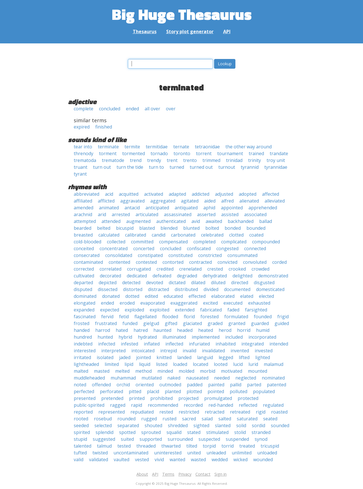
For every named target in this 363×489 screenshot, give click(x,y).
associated (255, 214)
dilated (198, 282)
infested (129, 344)
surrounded (180, 439)
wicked (240, 459)
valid (78, 459)
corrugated (139, 269)
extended (185, 310)
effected (197, 296)
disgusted (264, 282)
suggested (104, 439)
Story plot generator (190, 31)
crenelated (190, 269)
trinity (254, 160)
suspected (209, 439)
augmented (138, 221)
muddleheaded (89, 378)
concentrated (114, 248)
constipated (150, 255)
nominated (273, 378)
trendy (154, 160)
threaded (146, 446)
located (200, 364)
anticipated (157, 208)
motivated (231, 371)
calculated (108, 235)
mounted (257, 371)
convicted (227, 262)
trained (256, 153)
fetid (124, 316)
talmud (104, 446)
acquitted (128, 194)
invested (264, 350)
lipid (128, 364)
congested (227, 248)
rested (166, 412)
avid (195, 221)
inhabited (226, 344)
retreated (240, 412)
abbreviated (86, 194)
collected (116, 242)
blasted (147, 228)
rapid (136, 405)
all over (152, 109)
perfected (84, 391)
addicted (200, 194)
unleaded (216, 453)
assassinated (177, 214)
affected (270, 194)
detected (131, 282)
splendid (104, 432)
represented (111, 412)
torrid (227, 446)
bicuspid (125, 228)
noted (80, 384)
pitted (135, 391)
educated (173, 296)
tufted (80, 453)
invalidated (213, 350)
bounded (255, 228)
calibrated (135, 235)
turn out (102, 167)
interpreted (113, 350)
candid (158, 235)
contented (119, 262)
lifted (244, 357)
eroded (127, 303)
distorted (132, 289)
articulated (147, 214)
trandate (279, 153)
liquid (144, 364)
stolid (240, 432)
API (227, 31)
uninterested (168, 453)
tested (124, 446)
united (194, 453)
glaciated (192, 323)
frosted (81, 323)
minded (165, 371)
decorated (110, 276)
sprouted (151, 432)
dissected (107, 289)
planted (173, 391)
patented (276, 384)
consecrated (87, 255)
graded (215, 323)
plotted (194, 391)
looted (220, 364)
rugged (149, 419)
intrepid (168, 350)
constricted (210, 255)
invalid (189, 350)
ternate (181, 147)
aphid (209, 208)
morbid (207, 371)
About (142, 474)
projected (188, 398)
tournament (230, 153)
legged (226, 357)
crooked (237, 269)
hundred (83, 337)
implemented (206, 337)
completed (204, 242)
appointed (232, 208)
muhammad (123, 378)
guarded (260, 323)
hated (122, 330)
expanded (84, 310)
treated (247, 446)
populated (264, 391)
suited (127, 439)
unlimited (242, 453)
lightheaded (86, 364)
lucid (238, 364)
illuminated (174, 337)
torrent (204, 153)
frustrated (106, 323)
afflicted (106, 201)
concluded (109, 109)
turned (177, 167)
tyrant (80, 174)
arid (102, 214)
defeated (162, 276)
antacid (132, 208)
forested (210, 316)
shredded (178, 425)
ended (132, 109)
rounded (126, 419)
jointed (143, 357)
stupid (80, 439)
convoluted (255, 262)
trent (172, 160)
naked (173, 378)
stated (194, 432)
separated (128, 425)
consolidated (118, 255)
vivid (159, 459)
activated (153, 194)
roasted (279, 412)
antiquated (186, 208)
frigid (283, 316)
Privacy (184, 474)
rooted (81, 419)
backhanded (241, 221)
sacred (189, 419)
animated (109, 208)
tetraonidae (207, 147)
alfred (227, 201)
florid (189, 316)
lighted (262, 357)
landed (184, 357)
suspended (237, 439)
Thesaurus (145, 31)
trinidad (234, 160)
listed (161, 364)
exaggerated (183, 303)
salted (224, 419)
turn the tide (130, 167)
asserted (206, 214)
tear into (83, 147)
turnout (226, 167)
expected (109, 310)
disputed (83, 289)
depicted (108, 282)
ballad (265, 221)
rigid (260, 412)
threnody (83, 153)
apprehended (262, 208)
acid (109, 194)
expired (82, 127)
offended (101, 384)
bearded (82, 228)
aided (210, 201)
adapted (177, 194)
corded (279, 262)
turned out (201, 167)
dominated (85, 296)
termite (132, 147)
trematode (113, 160)
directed (239, 282)
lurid (253, 364)
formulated (236, 316)
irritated (82, 357)
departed (83, 282)
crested (215, 269)
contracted (200, 262)
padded (194, 384)
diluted (218, 282)
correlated (110, 269)
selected (103, 425)
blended (169, 228)
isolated (105, 357)
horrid (243, 330)
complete (83, 109)
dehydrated (215, 276)
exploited (159, 310)
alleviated (275, 201)
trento (190, 160)
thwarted (171, 446)
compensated (173, 242)
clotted (236, 235)
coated (256, 235)
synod (261, 439)
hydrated (147, 337)
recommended (163, 405)
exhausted (259, 303)
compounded (266, 242)
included (234, 337)
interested (85, 350)
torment (108, 153)
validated (98, 459)
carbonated (183, 235)
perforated (111, 391)
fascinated (85, 316)
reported (83, 412)
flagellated (145, 316)
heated (205, 330)
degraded (187, 276)
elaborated (223, 296)
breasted (83, 235)
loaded (180, 364)
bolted (212, 228)
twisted (100, 453)
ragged (117, 405)
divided (211, 289)
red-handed (220, 405)
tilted (191, 446)
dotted (132, 296)
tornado (159, 153)
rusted (169, 419)
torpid (209, 446)
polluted (238, 391)
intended (278, 344)
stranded (261, 432)
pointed (216, 391)
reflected (248, 405)
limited (112, 364)
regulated (273, 405)
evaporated (152, 303)
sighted (201, 425)
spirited (82, 432)
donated (111, 296)
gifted (171, 323)
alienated (249, 201)
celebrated (212, 235)
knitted (164, 357)
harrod (102, 330)
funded (130, 323)
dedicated (137, 276)
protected (248, 398)
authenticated (171, 221)
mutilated (152, 378)
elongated (84, 303)
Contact (202, 474)
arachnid (83, 214)
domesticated (270, 289)
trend (136, 160)
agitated (190, 201)
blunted (191, 228)
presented (85, 398)
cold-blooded (87, 242)
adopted (247, 194)
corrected (84, 269)
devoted (154, 282)
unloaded (267, 453)
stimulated (217, 432)
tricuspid (270, 446)
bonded (233, 228)
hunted (105, 337)
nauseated (197, 378)
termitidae (157, 147)
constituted (180, 255)
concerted (143, 248)
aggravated (132, 201)
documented (237, 289)
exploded (134, 310)
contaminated (88, 262)
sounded (280, 425)
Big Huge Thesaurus (182, 14)
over (171, 109)
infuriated (199, 344)
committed (142, 242)
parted (254, 384)
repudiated (142, 412)
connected (255, 248)
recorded (193, 405)
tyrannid (250, 167)
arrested (121, 214)
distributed (186, 289)
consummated (242, 255)
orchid (123, 384)
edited (151, 296)
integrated (252, 344)
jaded (124, 357)
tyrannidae (275, 167)
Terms (168, 474)
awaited (214, 221)
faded (233, 310)
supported (151, 439)
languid (205, 357)
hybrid (125, 337)
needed (222, 378)
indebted (83, 344)
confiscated (199, 248)
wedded (220, 459)
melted (122, 371)
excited (210, 303)
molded (186, 371)
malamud (273, 364)
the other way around (248, 147)
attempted (85, 221)
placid (153, 391)
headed (185, 330)
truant (80, 167)
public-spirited (89, 405)
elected (266, 296)
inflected (174, 344)
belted (103, 228)
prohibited (161, 398)
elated (246, 296)
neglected (245, 378)
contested (146, 262)
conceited (84, 248)
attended (111, 221)
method (143, 371)
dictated (177, 282)
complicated (233, 242)
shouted (153, 425)
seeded (81, 425)
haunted (162, 330)
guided (282, 323)
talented (82, 446)
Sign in (220, 474)
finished (103, 127)
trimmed (211, 160)
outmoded (170, 384)
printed (137, 398)
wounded (263, 459)
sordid (258, 425)
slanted (223, 425)
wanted (177, 459)
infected (106, 344)
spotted (127, 432)
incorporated (262, 337)
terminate (108, 147)
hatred (141, 330)
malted (81, 371)
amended (83, 208)
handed (82, 330)
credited (165, 269)
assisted (230, 214)
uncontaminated (130, 453)
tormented (133, 153)
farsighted (256, 310)
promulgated (218, 398)
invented (240, 350)
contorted (172, 262)
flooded (170, 316)
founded (263, 316)
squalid (174, 432)
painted (216, 384)
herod (225, 330)
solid (241, 425)
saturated (247, 419)
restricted (189, 412)
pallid (235, 384)
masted (101, 371)
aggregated (162, 201)
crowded (260, 269)
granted (236, 323)
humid (262, 330)
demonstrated (273, 276)
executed (232, 303)
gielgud (151, 323)
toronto (182, 153)
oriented (145, 384)
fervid (107, 316)
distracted (158, 289)
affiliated (83, 201)
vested (142, 459)
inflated (152, 344)
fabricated (211, 310)
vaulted (121, 459)
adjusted (224, 194)
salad (207, 419)
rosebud (103, 419)
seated (270, 419)
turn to (156, 167)
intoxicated (143, 350)
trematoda (85, 160)
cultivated (84, 276)
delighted (242, 276)
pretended (112, 398)
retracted (214, 412)
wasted (198, 459)
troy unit (276, 160)
